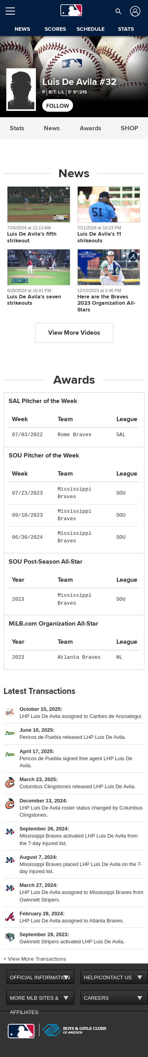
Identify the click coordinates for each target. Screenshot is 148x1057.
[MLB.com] (21, 1031)
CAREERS (96, 998)
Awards (90, 128)
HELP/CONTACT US (108, 977)
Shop (129, 128)
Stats (17, 128)
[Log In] (134, 11)
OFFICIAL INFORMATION (40, 977)
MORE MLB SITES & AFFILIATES (34, 1000)
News (52, 128)
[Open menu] (13, 11)
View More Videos (74, 333)
